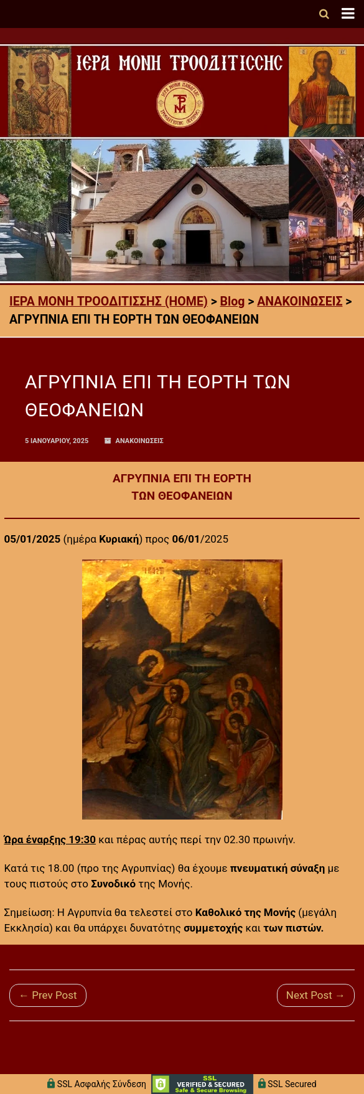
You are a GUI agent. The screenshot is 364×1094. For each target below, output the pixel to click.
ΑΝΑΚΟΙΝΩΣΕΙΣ (140, 441)
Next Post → (315, 995)
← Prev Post (48, 995)
